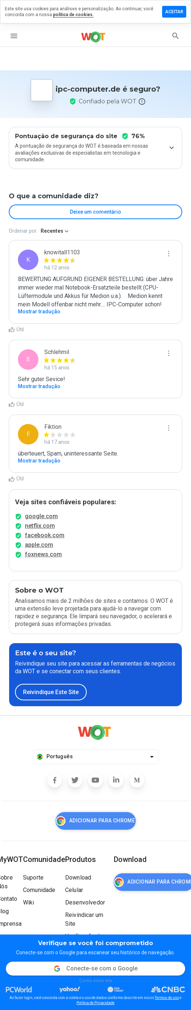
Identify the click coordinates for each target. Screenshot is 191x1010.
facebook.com (44, 535)
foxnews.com (43, 554)
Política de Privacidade (95, 1003)
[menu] (14, 36)
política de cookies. (73, 14)
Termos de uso (167, 998)
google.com (41, 516)
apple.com (39, 544)
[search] (175, 36)
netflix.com (40, 525)
